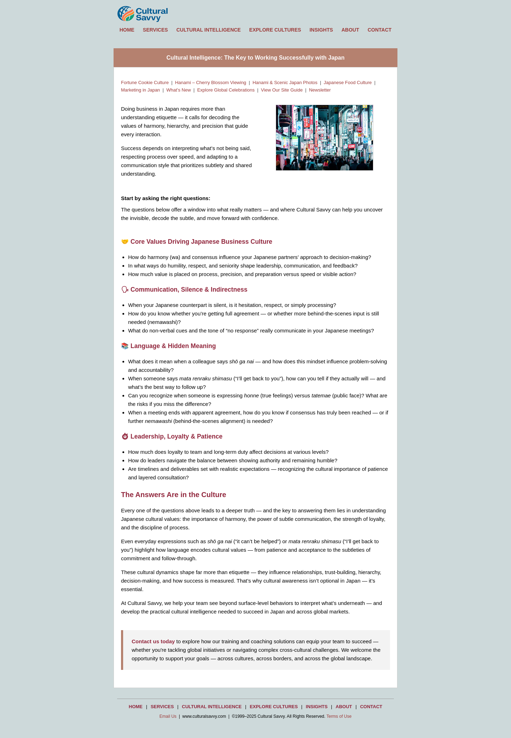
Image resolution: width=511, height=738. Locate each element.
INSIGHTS (321, 30)
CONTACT (379, 30)
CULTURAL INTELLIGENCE (208, 30)
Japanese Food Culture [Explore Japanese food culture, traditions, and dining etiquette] (348, 82)
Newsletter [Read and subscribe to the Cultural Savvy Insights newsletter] (320, 90)
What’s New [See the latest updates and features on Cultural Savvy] (178, 90)
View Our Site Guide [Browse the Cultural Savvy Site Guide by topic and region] (282, 90)
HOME (127, 30)
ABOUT (350, 30)
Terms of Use (339, 716)
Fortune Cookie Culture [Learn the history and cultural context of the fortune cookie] (145, 82)
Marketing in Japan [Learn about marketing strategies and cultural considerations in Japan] (140, 90)
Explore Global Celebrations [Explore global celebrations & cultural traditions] (226, 90)
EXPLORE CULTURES (275, 30)
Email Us (167, 716)
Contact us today (153, 641)
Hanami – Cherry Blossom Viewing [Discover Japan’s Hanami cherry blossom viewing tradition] (210, 82)
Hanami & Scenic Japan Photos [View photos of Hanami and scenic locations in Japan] (285, 82)
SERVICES (155, 30)
